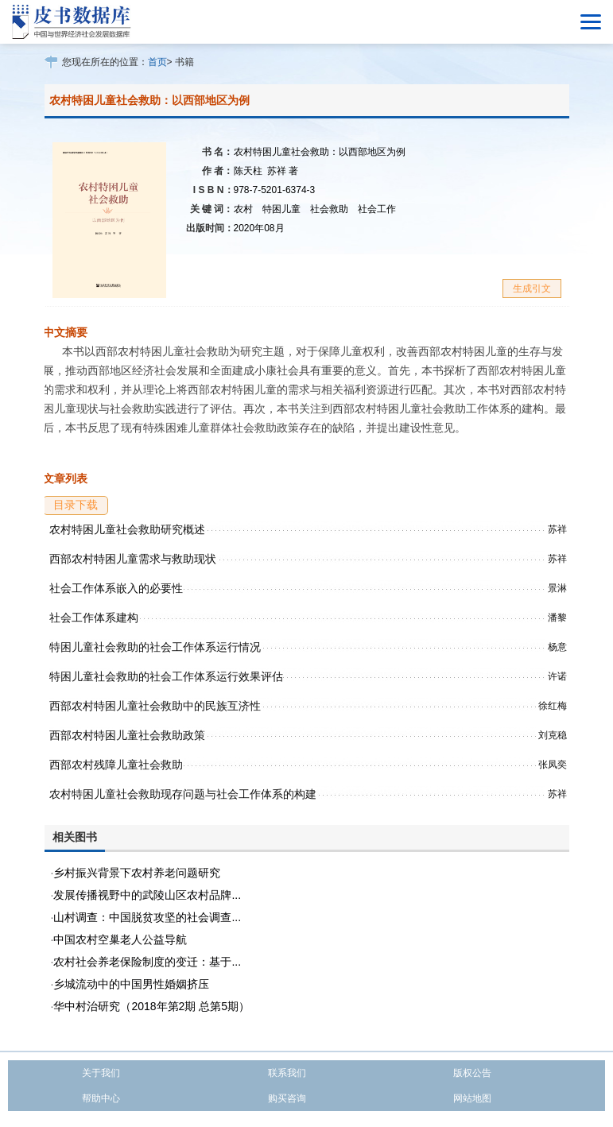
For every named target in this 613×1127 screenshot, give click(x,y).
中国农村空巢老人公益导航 (120, 939)
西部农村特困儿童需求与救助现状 (132, 558)
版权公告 (472, 1073)
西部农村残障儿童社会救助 (116, 764)
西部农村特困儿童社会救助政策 (127, 735)
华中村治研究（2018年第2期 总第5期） (151, 1006)
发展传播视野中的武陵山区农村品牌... (147, 895)
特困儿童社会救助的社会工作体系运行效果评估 (166, 676)
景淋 (557, 588)
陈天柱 (248, 170)
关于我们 (101, 1073)
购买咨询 (287, 1098)
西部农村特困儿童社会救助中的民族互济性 (155, 705)
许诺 (557, 676)
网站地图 (472, 1098)
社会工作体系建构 (93, 617)
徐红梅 (552, 705)
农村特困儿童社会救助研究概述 (127, 529)
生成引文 (532, 288)
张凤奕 (552, 764)
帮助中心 (101, 1098)
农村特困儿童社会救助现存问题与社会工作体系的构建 (182, 794)
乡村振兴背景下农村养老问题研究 (136, 872)
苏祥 (282, 170)
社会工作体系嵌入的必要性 (116, 588)
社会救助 (329, 209)
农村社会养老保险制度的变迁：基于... (147, 961)
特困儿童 (281, 209)
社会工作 (377, 209)
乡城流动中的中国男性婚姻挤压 (131, 984)
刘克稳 (552, 735)
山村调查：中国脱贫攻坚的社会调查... (147, 917)
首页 (157, 62)
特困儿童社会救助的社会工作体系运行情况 (155, 647)
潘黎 (557, 617)
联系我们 (287, 1073)
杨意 (557, 647)
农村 (243, 209)
